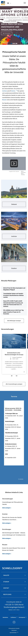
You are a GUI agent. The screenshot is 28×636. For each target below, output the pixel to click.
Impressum (14, 630)
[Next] (26, 43)
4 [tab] (16, 43)
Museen (4, 99)
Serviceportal (23, 617)
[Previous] (22, 43)
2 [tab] (13, 43)
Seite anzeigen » (6, 508)
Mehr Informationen (7, 33)
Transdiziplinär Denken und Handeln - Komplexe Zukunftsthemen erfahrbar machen (13, 295)
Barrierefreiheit (14, 632)
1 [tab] (11, 43)
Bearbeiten (5, 617)
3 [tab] (14, 43)
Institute (4, 91)
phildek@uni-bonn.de (14, 602)
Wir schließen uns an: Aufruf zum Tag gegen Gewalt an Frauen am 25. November (13, 312)
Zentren (14, 91)
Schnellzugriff (12, 568)
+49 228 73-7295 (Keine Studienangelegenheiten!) (14, 605)
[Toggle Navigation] (25, 2)
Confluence (14, 617)
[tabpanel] (14, 25)
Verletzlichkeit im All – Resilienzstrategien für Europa (14, 353)
